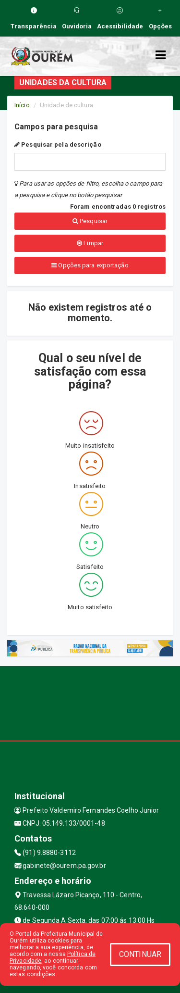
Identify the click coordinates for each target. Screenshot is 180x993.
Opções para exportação (89, 265)
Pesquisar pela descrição (57, 144)
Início (22, 105)
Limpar (90, 243)
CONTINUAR (140, 954)
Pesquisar (90, 221)
